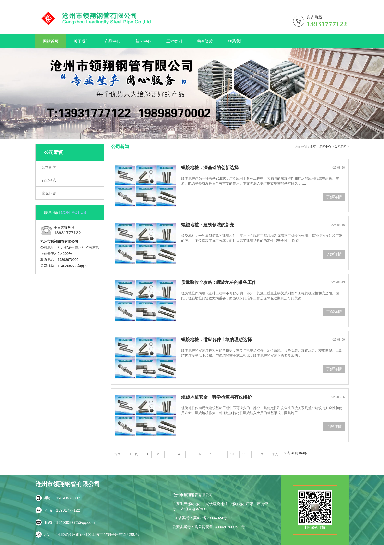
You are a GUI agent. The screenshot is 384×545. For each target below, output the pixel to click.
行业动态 (49, 180)
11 (244, 454)
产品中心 (112, 41)
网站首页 (51, 41)
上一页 (133, 454)
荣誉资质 (205, 41)
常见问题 (49, 193)
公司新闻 (49, 167)
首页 (117, 454)
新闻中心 (143, 41)
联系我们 (323, 3)
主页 (313, 146)
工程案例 (174, 41)
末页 (275, 454)
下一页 (258, 454)
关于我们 (342, 3)
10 (232, 454)
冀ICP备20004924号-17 (212, 518)
